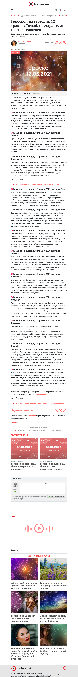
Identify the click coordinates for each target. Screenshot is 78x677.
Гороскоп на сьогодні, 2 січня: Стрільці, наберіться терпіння (52, 466)
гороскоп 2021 (55, 430)
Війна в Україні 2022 (50, 16)
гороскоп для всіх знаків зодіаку (31, 430)
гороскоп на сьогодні (39, 428)
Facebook (32, 416)
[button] (60, 10)
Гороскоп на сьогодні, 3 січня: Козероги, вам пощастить (23, 466)
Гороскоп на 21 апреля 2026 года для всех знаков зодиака (23, 618)
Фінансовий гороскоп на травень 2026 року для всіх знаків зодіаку (24, 586)
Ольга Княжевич (24, 42)
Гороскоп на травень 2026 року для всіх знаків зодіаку (53, 586)
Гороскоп (15, 52)
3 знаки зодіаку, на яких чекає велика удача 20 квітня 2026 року (53, 618)
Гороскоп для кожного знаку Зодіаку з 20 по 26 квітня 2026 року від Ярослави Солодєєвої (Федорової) (24, 653)
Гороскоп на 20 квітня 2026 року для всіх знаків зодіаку (53, 651)
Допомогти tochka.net (30, 16)
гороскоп (21, 428)
